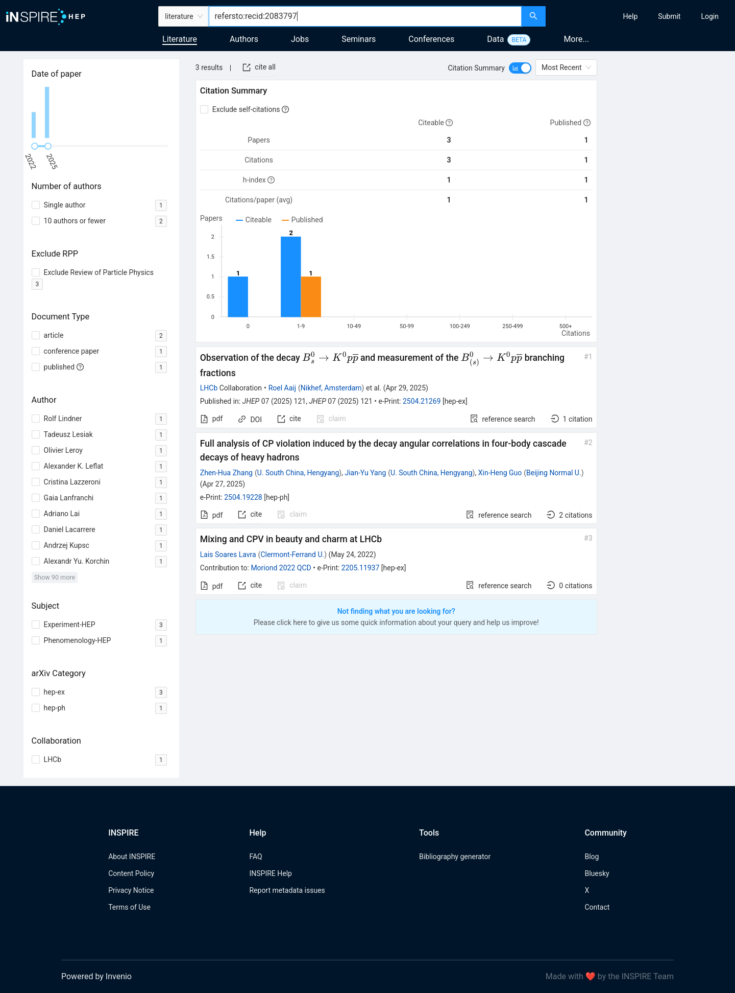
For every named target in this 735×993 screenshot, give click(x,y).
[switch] (520, 68)
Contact (596, 907)
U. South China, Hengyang (298, 473)
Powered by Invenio (96, 976)
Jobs (300, 39)
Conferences (431, 39)
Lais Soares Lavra (228, 554)
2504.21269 (422, 401)
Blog (591, 856)
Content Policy (131, 873)
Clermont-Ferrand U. (292, 554)
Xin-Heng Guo (500, 473)
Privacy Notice (131, 890)
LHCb (209, 388)
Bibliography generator (455, 856)
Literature (179, 39)
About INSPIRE (131, 856)
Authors (244, 39)
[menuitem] (630, 16)
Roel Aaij (282, 388)
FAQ (255, 856)
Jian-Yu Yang (365, 473)
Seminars (358, 39)
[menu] (641, 16)
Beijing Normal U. (553, 473)
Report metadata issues (287, 890)
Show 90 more (55, 577)
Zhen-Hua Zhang (226, 473)
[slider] (34, 146)
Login (710, 16)
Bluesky (596, 873)
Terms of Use (129, 907)
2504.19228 (243, 497)
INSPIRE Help (270, 873)
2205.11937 (360, 568)
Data (495, 39)
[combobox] (365, 16)
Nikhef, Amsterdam (331, 388)
